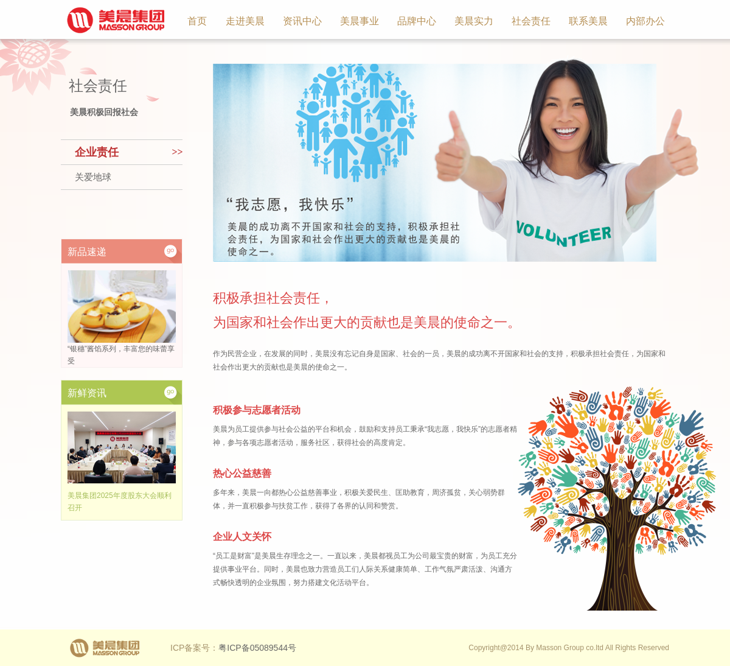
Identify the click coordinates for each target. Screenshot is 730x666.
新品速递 (87, 252)
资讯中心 (302, 21)
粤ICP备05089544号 (257, 648)
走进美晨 (245, 21)
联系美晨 (588, 21)
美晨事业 (359, 21)
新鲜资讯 (87, 393)
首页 (197, 21)
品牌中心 (416, 21)
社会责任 (531, 21)
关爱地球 (93, 177)
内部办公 (645, 21)
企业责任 (97, 152)
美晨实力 (473, 21)
